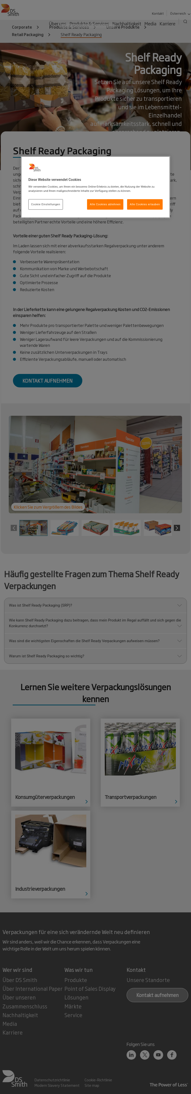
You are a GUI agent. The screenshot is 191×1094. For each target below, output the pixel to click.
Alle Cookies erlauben (145, 204)
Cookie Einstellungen (45, 204)
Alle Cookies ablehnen (105, 204)
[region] (95, 187)
